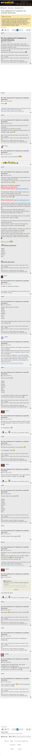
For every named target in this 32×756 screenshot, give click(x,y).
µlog (30, 4)
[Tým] (14, 737)
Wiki (28, 4)
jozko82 (2, 525)
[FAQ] (10, 737)
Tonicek (7, 410)
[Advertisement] (16, 78)
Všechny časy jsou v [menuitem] (24, 736)
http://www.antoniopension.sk (21, 200)
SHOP (21, 4)
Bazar (24, 4)
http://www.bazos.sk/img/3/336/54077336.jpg (12, 363)
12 (27, 30)
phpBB (11, 741)
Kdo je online (4, 732)
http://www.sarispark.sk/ (22, 188)
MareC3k (3, 92)
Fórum (17, 4)
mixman (6, 145)
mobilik (2, 33)
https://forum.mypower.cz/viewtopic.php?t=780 (10, 111)
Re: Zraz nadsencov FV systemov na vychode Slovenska (13, 39)
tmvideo (6, 336)
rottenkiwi (7, 654)
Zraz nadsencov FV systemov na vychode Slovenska (13, 12)
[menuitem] (12, 8)
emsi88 (5, 275)
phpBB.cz (19, 744)
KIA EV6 (22, 111)
